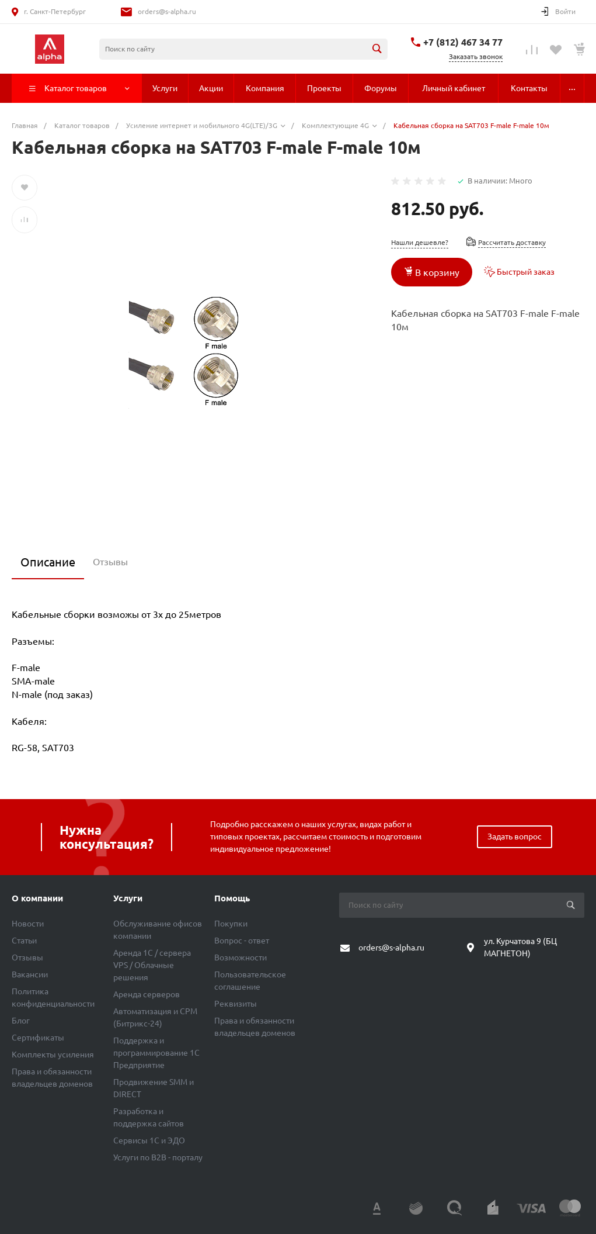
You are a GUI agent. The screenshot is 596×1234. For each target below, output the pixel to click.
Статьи (24, 940)
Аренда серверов (146, 994)
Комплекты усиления (53, 1054)
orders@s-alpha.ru (167, 11)
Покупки (231, 923)
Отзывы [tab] (110, 561)
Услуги (127, 898)
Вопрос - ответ (241, 940)
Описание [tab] (47, 562)
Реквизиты (235, 1003)
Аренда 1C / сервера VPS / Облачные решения (152, 965)
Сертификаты (38, 1037)
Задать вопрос (514, 836)
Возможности (240, 957)
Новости (28, 923)
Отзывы (27, 957)
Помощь (232, 898)
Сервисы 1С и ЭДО (149, 1140)
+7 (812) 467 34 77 (463, 42)
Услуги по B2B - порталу (158, 1157)
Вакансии (30, 974)
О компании (37, 898)
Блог (21, 1020)
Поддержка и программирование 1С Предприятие (156, 1053)
